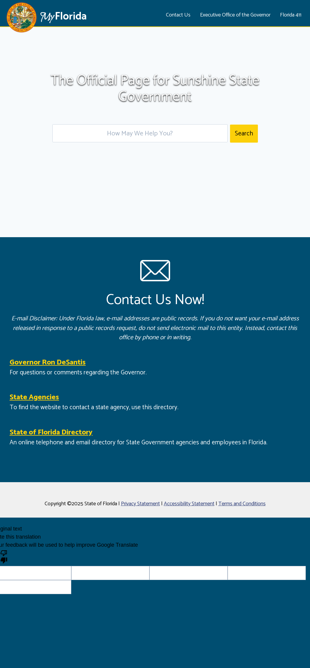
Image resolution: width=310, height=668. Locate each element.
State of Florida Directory (51, 432)
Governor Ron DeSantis (48, 362)
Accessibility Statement (189, 503)
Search (244, 133)
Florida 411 (290, 15)
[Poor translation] (3, 556)
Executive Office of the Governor (235, 15)
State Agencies (34, 397)
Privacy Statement (140, 503)
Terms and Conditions (242, 503)
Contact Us (178, 15)
